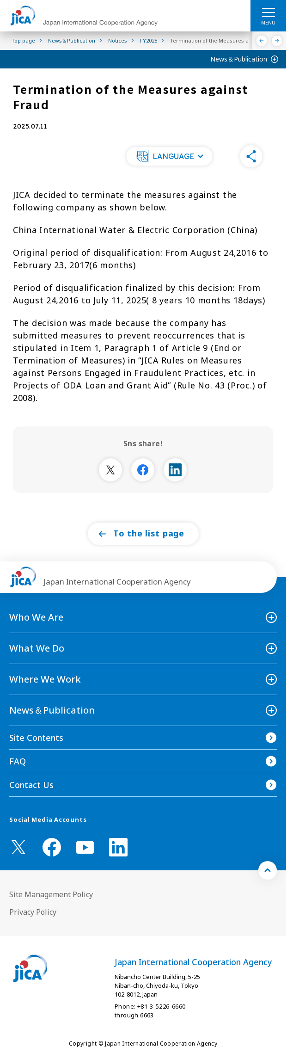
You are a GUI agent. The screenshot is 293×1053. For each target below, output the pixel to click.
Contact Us (31, 784)
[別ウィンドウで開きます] (110, 469)
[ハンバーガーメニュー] (268, 12)
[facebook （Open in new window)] (52, 847)
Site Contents (36, 737)
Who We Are (36, 617)
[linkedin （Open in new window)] (118, 847)
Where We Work (45, 679)
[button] (170, 156)
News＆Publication (238, 59)
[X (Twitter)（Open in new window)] (18, 847)
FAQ (17, 761)
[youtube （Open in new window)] (85, 847)
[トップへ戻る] (267, 870)
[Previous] (261, 40)
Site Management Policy (51, 894)
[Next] (277, 40)
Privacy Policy (32, 912)
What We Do (36, 648)
